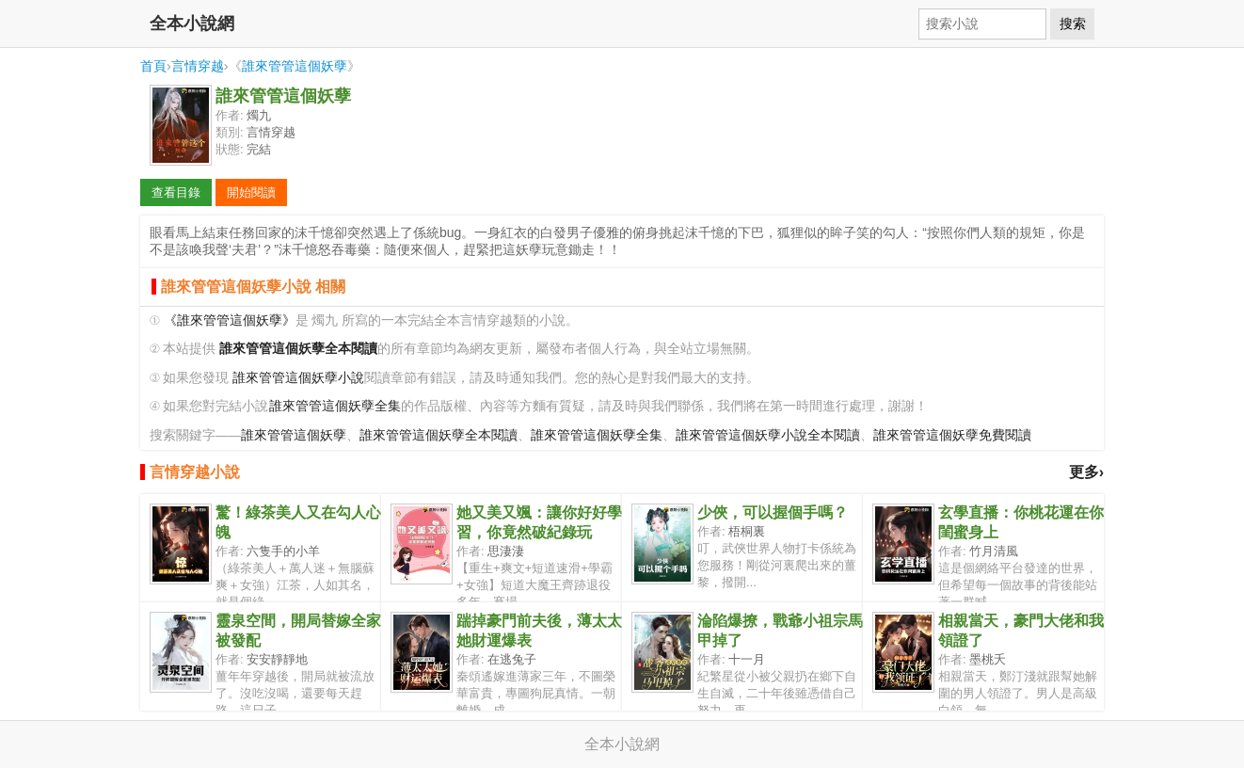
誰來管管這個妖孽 (294, 65)
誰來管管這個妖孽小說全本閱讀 (768, 435)
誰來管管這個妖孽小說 (298, 378)
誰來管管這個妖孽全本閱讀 (438, 435)
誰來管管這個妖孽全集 (335, 406)
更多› (1086, 472)
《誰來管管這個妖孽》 (229, 320)
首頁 (153, 65)
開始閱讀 (251, 192)
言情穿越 (197, 65)
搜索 (1073, 23)
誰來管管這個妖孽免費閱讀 (952, 435)
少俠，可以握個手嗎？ (772, 512)
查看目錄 (176, 192)
